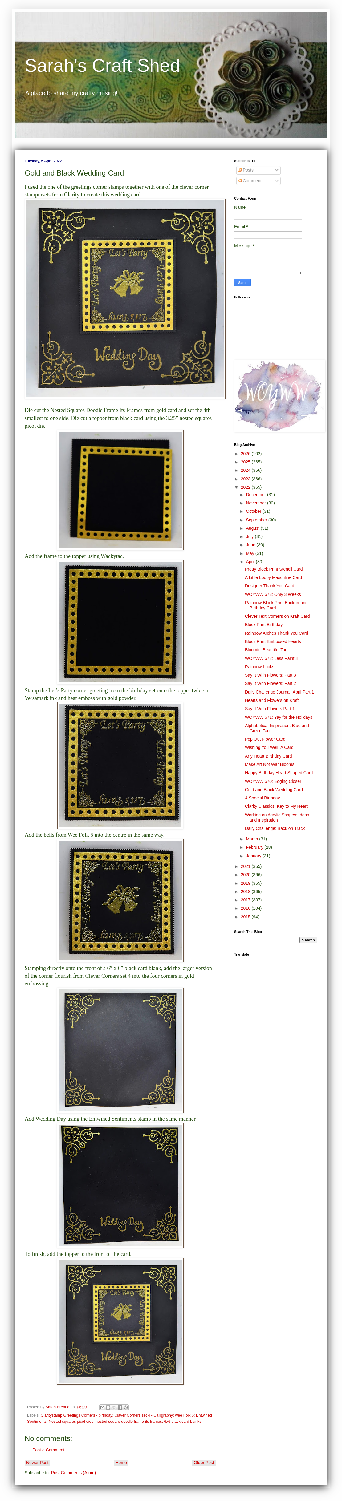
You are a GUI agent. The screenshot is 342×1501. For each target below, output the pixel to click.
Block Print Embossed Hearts (273, 641)
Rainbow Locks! (260, 666)
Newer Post (37, 1462)
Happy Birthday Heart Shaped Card (279, 772)
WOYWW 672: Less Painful (271, 658)
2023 (246, 478)
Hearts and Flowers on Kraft (272, 700)
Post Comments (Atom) (73, 1472)
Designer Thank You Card (269, 585)
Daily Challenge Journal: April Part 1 (279, 692)
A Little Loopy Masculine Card (273, 577)
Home (121, 1462)
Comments (251, 180)
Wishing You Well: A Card (269, 747)
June (251, 544)
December (256, 494)
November (256, 502)
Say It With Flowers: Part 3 (270, 675)
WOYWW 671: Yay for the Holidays (278, 717)
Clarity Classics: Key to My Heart (276, 806)
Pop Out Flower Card (265, 739)
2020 (246, 874)
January (254, 855)
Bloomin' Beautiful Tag (266, 649)
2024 (246, 470)
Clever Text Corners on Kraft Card (277, 616)
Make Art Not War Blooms (270, 764)
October (254, 511)
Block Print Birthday (264, 624)
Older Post (204, 1462)
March (252, 838)
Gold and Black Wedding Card (274, 789)
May (250, 553)
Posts (246, 170)
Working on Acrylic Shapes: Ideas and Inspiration (277, 817)
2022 (246, 487)
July (250, 536)
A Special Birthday (262, 797)
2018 (246, 891)
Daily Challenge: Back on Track (275, 828)
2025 (246, 461)
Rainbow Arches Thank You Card (276, 633)
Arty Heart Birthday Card (268, 756)
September (257, 519)
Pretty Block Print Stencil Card (274, 569)
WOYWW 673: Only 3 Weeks (273, 594)
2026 (246, 453)
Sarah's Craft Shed (102, 65)
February (255, 847)
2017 (246, 899)
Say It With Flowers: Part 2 (270, 683)
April (251, 561)
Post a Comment (48, 1449)
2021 (246, 866)
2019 (246, 883)
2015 (246, 916)
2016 (246, 908)
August (253, 528)
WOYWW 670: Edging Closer (273, 781)
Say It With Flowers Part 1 (270, 708)
